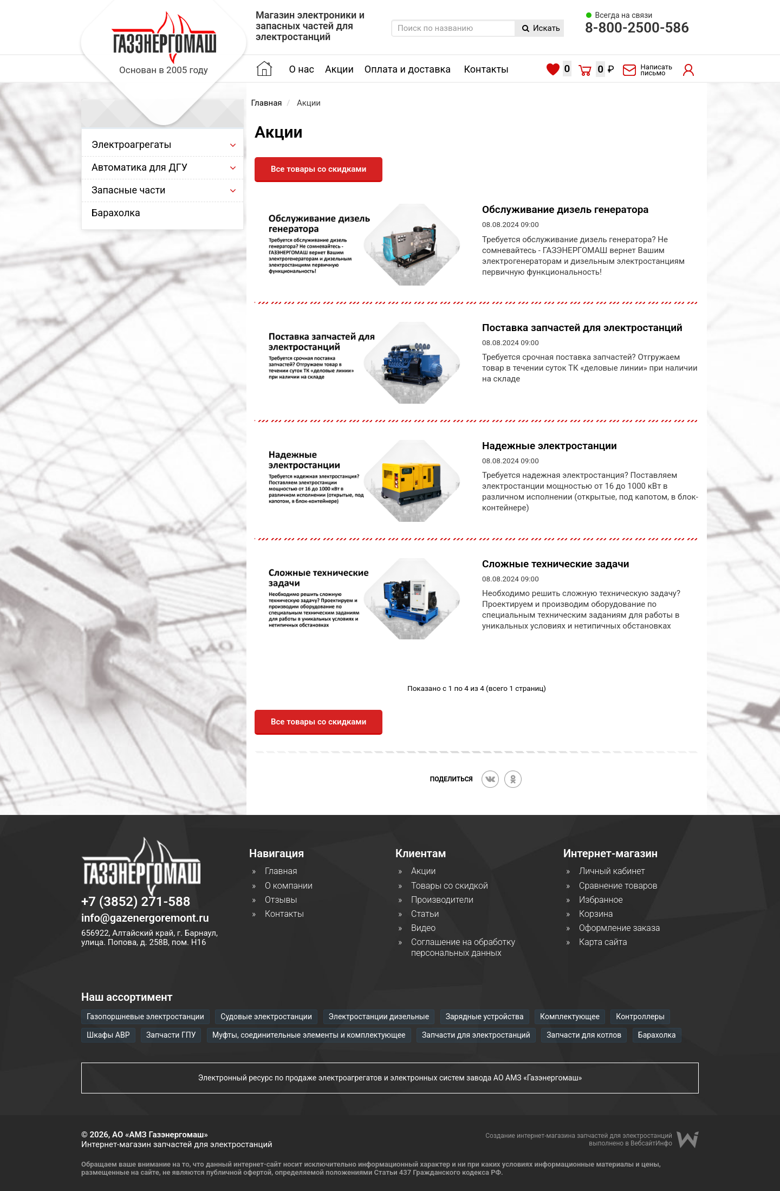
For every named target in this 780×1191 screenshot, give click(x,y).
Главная (266, 103)
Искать (541, 28)
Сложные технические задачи (555, 564)
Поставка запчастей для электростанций (582, 327)
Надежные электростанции (549, 445)
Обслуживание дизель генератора (565, 209)
